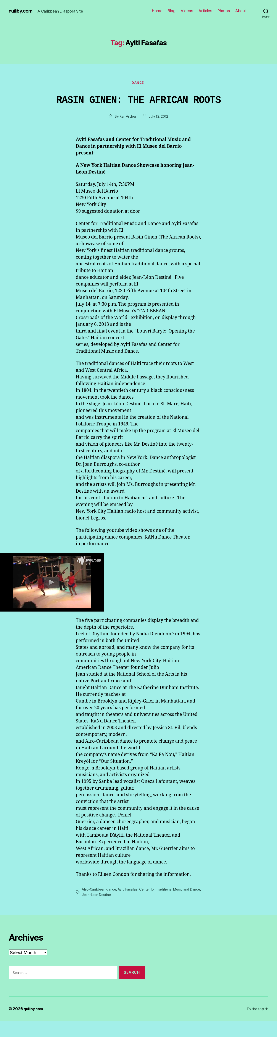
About (240, 10)
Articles (205, 10)
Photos (223, 10)
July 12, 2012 (158, 133)
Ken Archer (127, 133)
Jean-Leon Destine (109, 911)
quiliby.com (22, 10)
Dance (138, 83)
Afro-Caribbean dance (100, 906)
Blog (171, 10)
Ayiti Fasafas (129, 906)
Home (157, 10)
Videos (187, 10)
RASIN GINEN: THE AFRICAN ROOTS (138, 108)
